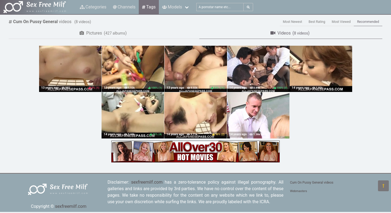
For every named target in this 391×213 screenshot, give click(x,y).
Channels (124, 7)
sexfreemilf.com (71, 206)
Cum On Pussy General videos (311, 182)
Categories (93, 7)
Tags (149, 7)
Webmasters (298, 191)
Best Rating (317, 22)
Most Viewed (341, 22)
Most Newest (292, 22)
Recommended (368, 22)
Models (172, 7)
